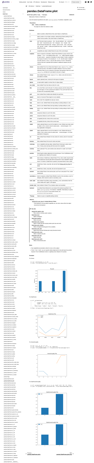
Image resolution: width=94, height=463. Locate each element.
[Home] (26, 6)
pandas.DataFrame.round (9, 227)
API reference (36, 2)
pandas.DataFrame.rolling (9, 165)
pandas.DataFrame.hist (9, 407)
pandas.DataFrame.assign (9, 345)
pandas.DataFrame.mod (9, 111)
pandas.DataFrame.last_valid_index (11, 364)
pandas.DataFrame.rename (9, 273)
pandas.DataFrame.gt (8, 136)
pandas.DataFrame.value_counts (11, 242)
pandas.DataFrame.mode (9, 215)
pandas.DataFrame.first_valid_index (11, 362)
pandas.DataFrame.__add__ (10, 96)
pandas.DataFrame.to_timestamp (11, 370)
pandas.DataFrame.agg (9, 157)
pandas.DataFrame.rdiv (9, 123)
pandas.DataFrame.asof (9, 358)
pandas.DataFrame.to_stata (9, 449)
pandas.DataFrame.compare (10, 347)
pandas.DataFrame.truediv (9, 107)
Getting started (22, 2)
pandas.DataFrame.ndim (9, 32)
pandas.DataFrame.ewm (9, 169)
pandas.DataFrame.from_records (11, 422)
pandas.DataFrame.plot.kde (9, 397)
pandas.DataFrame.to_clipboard (10, 455)
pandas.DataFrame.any (9, 175)
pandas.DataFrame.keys (9, 72)
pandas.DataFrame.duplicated (10, 258)
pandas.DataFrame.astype (9, 45)
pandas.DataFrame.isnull (9, 302)
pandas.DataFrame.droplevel (10, 310)
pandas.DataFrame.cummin (9, 190)
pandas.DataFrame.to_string (10, 453)
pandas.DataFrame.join (9, 349)
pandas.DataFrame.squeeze (10, 337)
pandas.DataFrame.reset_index (10, 277)
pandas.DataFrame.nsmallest (10, 324)
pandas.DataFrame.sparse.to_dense (11, 416)
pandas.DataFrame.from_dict (10, 420)
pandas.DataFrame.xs (8, 82)
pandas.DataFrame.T (8, 341)
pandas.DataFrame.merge (9, 351)
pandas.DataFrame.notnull (9, 306)
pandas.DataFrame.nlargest (9, 322)
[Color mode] (83, 2)
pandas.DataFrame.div (8, 105)
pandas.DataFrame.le (8, 138)
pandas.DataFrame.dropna (9, 291)
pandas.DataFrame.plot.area (10, 383)
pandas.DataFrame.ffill (8, 293)
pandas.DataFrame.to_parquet (10, 426)
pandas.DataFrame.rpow (9, 132)
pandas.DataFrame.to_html (9, 443)
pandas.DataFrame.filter (9, 262)
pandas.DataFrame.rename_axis (10, 275)
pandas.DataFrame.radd (9, 117)
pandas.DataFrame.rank (9, 225)
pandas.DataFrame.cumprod (10, 192)
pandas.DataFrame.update (9, 353)
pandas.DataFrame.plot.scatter (10, 403)
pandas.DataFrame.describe (10, 196)
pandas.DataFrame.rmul (9, 121)
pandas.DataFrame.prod (9, 219)
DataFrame (5, 13)
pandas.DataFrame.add (9, 99)
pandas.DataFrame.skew (9, 231)
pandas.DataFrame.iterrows (9, 74)
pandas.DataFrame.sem (9, 229)
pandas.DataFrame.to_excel (10, 438)
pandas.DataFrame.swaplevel (10, 327)
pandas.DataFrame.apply (9, 150)
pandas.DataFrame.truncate (9, 287)
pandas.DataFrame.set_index (10, 283)
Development (44, 2)
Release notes (51, 2)
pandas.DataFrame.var (8, 237)
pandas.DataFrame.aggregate (10, 159)
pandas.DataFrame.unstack (9, 331)
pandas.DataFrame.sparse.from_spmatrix (12, 411)
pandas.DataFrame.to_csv (9, 430)
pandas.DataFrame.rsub (9, 119)
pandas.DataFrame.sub (9, 101)
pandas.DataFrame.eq (8, 144)
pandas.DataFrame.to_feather (10, 445)
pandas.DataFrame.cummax (10, 188)
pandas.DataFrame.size (9, 34)
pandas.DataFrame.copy (9, 51)
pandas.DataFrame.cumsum (10, 194)
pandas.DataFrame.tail (8, 80)
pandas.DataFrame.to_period (10, 368)
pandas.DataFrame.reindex (9, 268)
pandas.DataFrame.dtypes (9, 22)
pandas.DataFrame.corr (9, 179)
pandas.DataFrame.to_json (9, 441)
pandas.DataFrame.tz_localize (10, 374)
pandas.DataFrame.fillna (9, 295)
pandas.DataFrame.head (9, 55)
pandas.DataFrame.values (9, 28)
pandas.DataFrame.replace (9, 308)
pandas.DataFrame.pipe (9, 154)
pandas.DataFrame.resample (10, 366)
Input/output (5, 7)
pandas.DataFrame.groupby (9, 163)
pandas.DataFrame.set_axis (10, 281)
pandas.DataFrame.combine (10, 146)
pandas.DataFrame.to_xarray (10, 339)
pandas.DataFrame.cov (9, 186)
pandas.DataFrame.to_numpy (10, 53)
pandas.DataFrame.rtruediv (9, 125)
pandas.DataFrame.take (9, 285)
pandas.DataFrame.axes (9, 30)
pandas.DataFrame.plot (9, 380)
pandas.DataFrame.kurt (9, 202)
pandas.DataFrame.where (9, 88)
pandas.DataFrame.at (8, 57)
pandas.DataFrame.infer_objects (10, 49)
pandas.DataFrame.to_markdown (11, 457)
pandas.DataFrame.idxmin (9, 266)
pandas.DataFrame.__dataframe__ (11, 461)
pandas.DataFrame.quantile (9, 223)
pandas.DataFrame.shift (9, 360)
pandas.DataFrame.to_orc (9, 424)
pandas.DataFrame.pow (9, 113)
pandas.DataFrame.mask (9, 90)
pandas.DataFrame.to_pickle (10, 428)
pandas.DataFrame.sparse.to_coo (11, 414)
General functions (6, 9)
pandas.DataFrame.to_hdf (9, 432)
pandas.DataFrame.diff (8, 198)
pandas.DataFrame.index (9, 18)
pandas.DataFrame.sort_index (10, 320)
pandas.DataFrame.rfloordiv (9, 127)
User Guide (29, 2)
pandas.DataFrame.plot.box (9, 389)
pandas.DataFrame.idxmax (9, 264)
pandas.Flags (6, 376)
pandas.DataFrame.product (9, 221)
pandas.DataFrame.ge (8, 140)
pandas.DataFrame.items (9, 69)
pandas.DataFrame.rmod (9, 130)
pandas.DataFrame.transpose (10, 343)
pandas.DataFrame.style (9, 459)
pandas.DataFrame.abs (9, 171)
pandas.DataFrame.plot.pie (9, 401)
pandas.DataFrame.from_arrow (10, 418)
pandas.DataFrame (8, 16)
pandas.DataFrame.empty (9, 40)
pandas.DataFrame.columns (10, 20)
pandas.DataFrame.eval (9, 200)
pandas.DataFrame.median (9, 210)
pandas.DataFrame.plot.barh (10, 387)
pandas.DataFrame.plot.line (9, 399)
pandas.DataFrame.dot (8, 115)
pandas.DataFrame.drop (9, 254)
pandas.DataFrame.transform (10, 161)
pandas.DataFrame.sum (9, 233)
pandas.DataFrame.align (9, 248)
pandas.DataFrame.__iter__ (9, 67)
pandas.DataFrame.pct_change (10, 217)
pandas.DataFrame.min (9, 213)
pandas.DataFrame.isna (9, 300)
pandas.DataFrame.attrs (9, 378)
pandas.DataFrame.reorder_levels (11, 316)
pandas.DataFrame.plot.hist (9, 395)
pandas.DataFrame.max (9, 206)
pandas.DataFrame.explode (9, 335)
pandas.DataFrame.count (9, 183)
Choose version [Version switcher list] (76, 2)
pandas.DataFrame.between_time (11, 252)
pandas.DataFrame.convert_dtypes (11, 47)
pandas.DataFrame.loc (8, 61)
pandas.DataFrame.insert (9, 65)
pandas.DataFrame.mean (9, 208)
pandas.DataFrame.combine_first (11, 148)
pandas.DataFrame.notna (9, 304)
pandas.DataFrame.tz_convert (10, 372)
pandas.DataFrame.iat (8, 59)
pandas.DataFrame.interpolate (10, 297)
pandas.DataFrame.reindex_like (10, 271)
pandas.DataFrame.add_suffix (10, 246)
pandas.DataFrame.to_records (10, 451)
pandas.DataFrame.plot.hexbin (10, 393)
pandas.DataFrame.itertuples (10, 76)
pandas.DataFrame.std (8, 235)
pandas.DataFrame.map (9, 152)
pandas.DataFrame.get (8, 84)
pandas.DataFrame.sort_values (10, 318)
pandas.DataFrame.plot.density (10, 391)
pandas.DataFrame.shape (9, 36)
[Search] (64, 2)
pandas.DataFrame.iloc (9, 63)
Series (4, 11)
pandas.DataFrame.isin (9, 86)
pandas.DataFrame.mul (9, 103)
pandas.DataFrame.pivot (9, 312)
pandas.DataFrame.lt (8, 134)
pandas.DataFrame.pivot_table (10, 314)
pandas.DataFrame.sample (9, 279)
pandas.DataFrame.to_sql (9, 434)
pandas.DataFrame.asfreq (9, 356)
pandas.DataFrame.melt (9, 333)
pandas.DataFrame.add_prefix (10, 244)
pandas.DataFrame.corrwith (9, 181)
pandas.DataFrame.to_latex (9, 447)
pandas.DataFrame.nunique (9, 239)
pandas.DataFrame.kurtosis (9, 204)
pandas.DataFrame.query (9, 92)
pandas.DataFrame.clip (9, 177)
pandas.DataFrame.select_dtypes (11, 26)
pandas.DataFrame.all (8, 173)
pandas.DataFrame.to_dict (9, 436)
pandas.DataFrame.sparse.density (11, 409)
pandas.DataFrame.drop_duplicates (11, 256)
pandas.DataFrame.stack (9, 329)
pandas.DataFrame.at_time (9, 250)
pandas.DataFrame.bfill (9, 289)
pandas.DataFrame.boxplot (9, 405)
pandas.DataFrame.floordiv (9, 109)
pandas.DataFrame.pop (9, 78)
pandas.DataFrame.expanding (10, 167)
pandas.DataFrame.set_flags (10, 43)
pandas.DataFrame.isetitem (9, 94)
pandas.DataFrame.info (9, 24)
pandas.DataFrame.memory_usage (11, 38)
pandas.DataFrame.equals (9, 260)
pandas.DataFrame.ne (8, 142)
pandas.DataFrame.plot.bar (9, 385)
